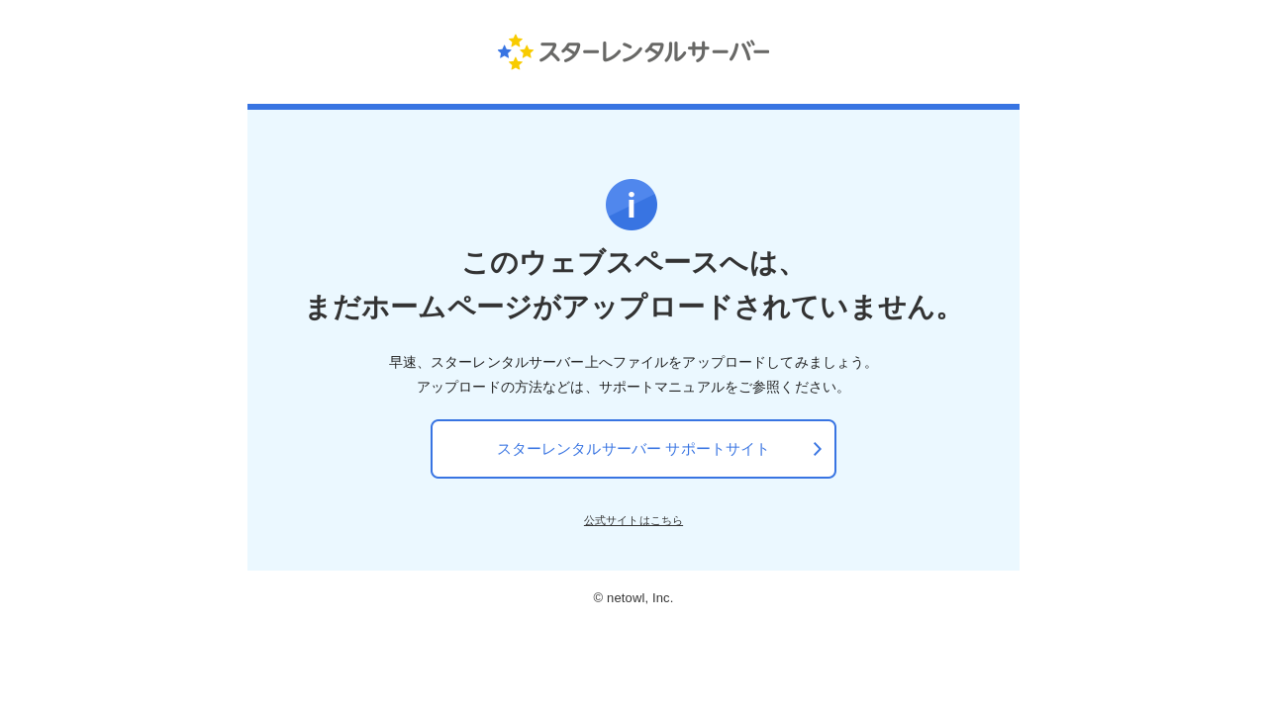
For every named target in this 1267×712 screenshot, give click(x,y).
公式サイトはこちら (633, 520)
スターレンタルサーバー (634, 51)
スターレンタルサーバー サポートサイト (634, 448)
